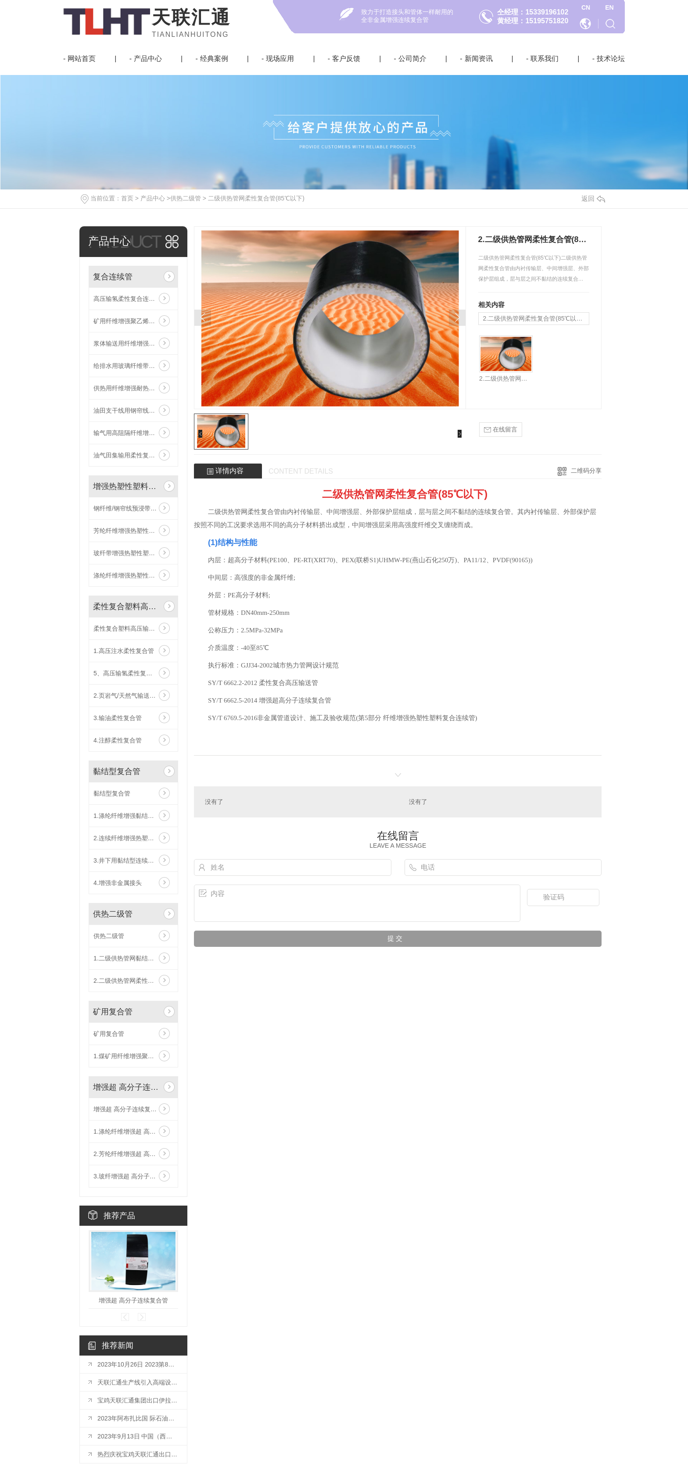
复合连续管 (113, 276)
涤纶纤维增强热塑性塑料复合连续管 (133, 575)
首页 (127, 198)
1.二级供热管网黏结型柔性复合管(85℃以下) (133, 958)
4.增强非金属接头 (117, 882)
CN (585, 7)
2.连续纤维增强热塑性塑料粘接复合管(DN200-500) (133, 838)
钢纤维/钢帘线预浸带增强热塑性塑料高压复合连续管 (133, 508)
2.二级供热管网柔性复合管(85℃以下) (133, 980)
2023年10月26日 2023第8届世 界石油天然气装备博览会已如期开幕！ (137, 1364)
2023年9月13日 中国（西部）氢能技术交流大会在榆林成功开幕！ (137, 1436)
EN (609, 7)
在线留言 (500, 429)
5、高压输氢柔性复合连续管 (132, 673)
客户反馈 (346, 58)
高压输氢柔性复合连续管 (127, 298)
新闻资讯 (479, 58)
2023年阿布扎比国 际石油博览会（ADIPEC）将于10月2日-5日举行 (137, 1418)
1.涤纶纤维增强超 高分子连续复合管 (133, 1131)
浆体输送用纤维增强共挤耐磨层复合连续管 (133, 343)
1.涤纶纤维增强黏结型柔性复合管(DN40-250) (133, 815)
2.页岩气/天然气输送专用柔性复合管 (133, 695)
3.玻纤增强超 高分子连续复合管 (133, 1176)
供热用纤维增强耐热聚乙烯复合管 (133, 388)
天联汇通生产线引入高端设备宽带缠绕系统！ (137, 1382)
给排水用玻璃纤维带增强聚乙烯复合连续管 (133, 365)
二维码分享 (586, 470)
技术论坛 (611, 58)
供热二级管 (185, 198)
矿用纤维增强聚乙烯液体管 (130, 321)
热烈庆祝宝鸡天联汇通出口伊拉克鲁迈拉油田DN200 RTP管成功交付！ (137, 1454)
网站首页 (82, 58)
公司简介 (412, 58)
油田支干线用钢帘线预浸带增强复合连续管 (133, 410)
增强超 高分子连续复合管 (126, 1087)
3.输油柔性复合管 (117, 717)
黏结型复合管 (116, 771)
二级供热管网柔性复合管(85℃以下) (256, 198)
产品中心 (148, 58)
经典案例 (214, 58)
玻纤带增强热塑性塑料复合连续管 (133, 553)
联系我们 (544, 58)
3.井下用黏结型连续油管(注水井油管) (133, 860)
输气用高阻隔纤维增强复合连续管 (133, 432)
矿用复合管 (113, 1011)
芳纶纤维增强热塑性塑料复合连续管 (133, 530)
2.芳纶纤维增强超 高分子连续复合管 (133, 1153)
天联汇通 (191, 17)
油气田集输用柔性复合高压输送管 (133, 455)
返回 (593, 198)
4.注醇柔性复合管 (117, 740)
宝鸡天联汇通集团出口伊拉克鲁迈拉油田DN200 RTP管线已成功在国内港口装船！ (137, 1400)
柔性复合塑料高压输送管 (126, 606)
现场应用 (280, 58)
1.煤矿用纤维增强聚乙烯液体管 (133, 1056)
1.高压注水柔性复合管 (123, 650)
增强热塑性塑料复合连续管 (126, 486)
